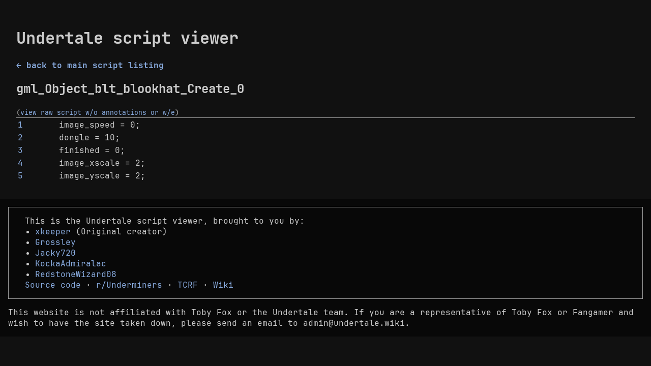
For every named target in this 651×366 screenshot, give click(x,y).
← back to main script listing (90, 65)
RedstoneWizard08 (75, 274)
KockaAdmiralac (70, 263)
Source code (53, 285)
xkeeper (53, 231)
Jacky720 (55, 253)
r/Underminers (129, 285)
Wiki (223, 285)
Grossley (55, 242)
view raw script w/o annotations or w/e (97, 112)
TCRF (187, 285)
